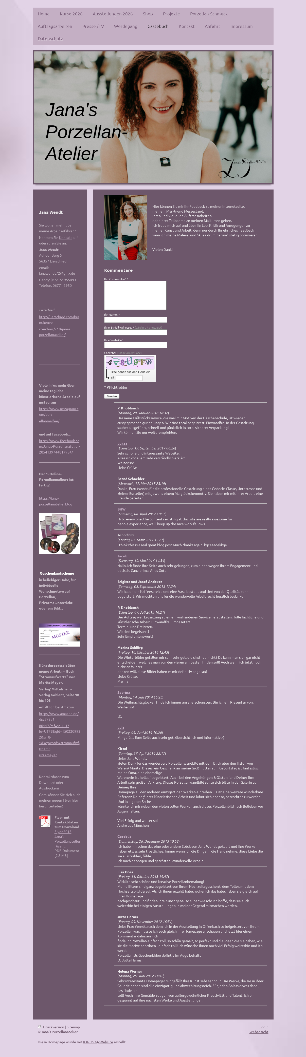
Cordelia (124, 836)
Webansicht (258, 1031)
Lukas (122, 443)
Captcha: (123, 353)
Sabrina (123, 692)
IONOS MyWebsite (98, 1042)
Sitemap (73, 1027)
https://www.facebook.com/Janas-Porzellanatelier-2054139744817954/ (59, 446)
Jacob (122, 556)
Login (264, 1027)
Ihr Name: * (112, 314)
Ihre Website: (113, 340)
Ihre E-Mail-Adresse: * (133, 327)
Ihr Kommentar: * (116, 279)
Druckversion (51, 1027)
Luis (120, 727)
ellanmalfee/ (49, 421)
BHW (121, 509)
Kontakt (65, 237)
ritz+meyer (48, 754)
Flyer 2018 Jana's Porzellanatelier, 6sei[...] (67, 838)
